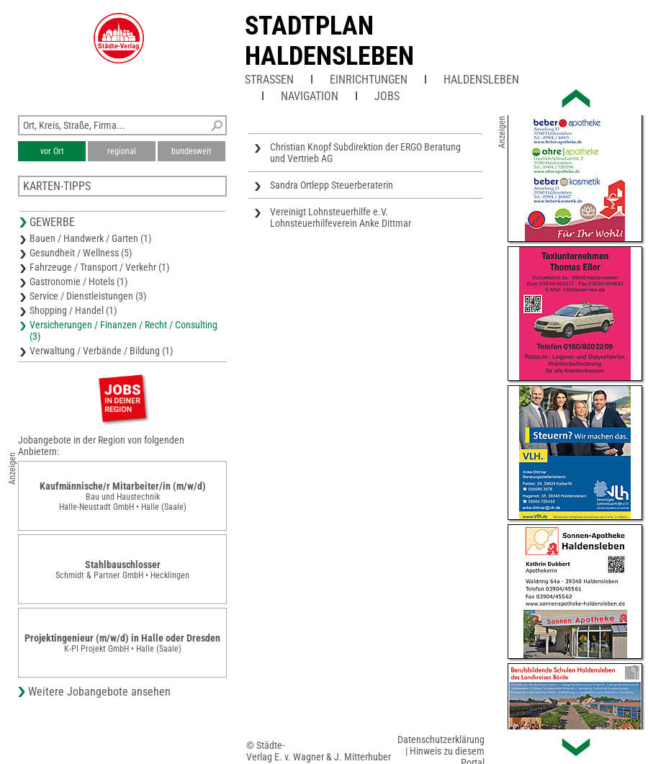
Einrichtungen (369, 79)
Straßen (269, 79)
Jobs (387, 96)
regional (121, 151)
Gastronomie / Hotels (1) (78, 281)
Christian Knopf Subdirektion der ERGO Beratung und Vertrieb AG (365, 152)
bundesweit (191, 151)
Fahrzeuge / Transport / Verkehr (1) (99, 267)
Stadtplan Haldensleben (329, 41)
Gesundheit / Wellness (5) (81, 253)
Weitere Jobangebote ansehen (99, 691)
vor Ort (52, 151)
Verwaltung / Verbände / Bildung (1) (101, 350)
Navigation (309, 96)
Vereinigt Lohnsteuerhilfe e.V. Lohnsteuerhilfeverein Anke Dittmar (340, 217)
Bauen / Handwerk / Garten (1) (90, 238)
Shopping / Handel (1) (73, 310)
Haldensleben (481, 79)
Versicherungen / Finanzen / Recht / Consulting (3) (123, 330)
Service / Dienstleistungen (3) (88, 296)
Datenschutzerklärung (441, 739)
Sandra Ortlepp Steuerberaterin (331, 185)
